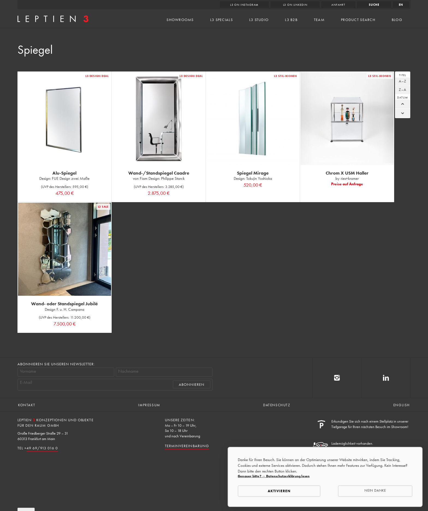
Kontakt (26, 405)
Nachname (128, 371)
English (401, 405)
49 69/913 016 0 (42, 448)
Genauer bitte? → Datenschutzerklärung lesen (274, 476)
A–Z (402, 81)
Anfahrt (338, 5)
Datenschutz (276, 405)
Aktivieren (279, 491)
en (401, 5)
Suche (374, 5)
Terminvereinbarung (187, 445)
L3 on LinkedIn (295, 5)
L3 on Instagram (244, 5)
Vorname (28, 371)
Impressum (149, 405)
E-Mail (26, 382)
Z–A (402, 89)
